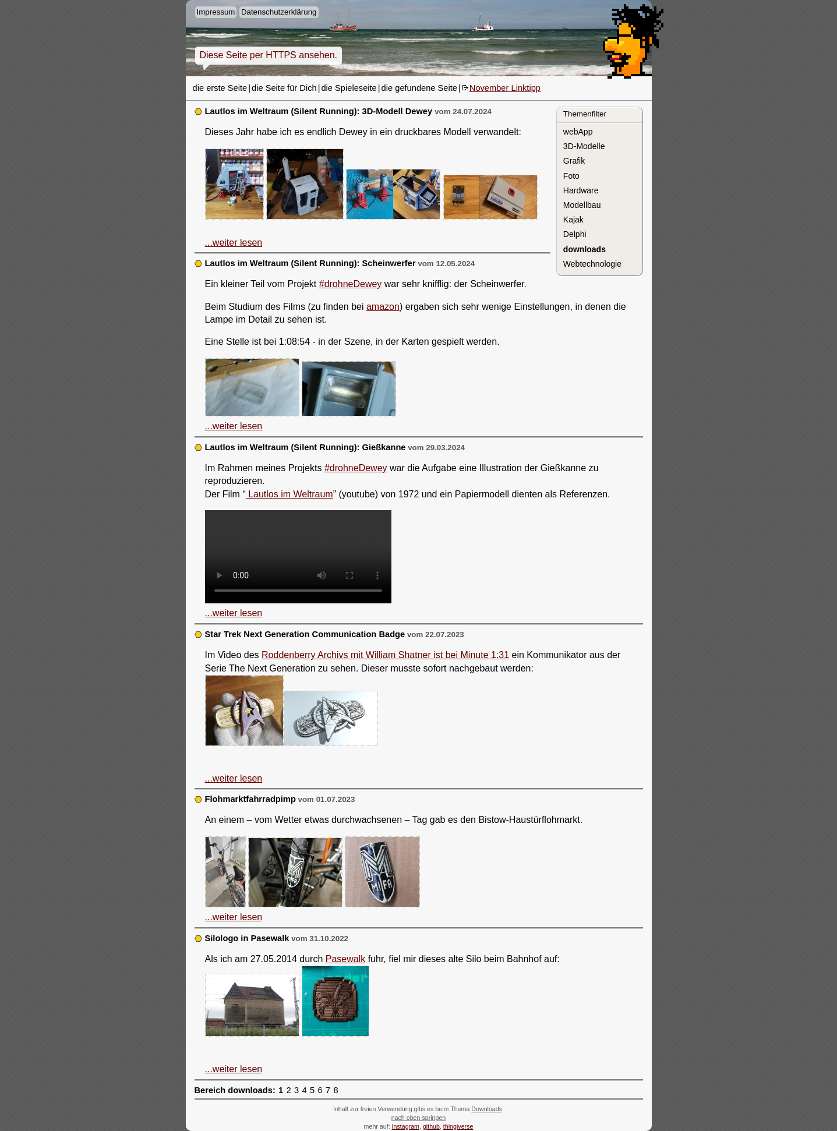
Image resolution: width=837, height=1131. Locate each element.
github (431, 1126)
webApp (578, 131)
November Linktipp (505, 88)
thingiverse (458, 1126)
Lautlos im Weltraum (289, 494)
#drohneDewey (350, 284)
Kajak (573, 219)
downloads (584, 249)
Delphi (575, 234)
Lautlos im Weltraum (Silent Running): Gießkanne (305, 447)
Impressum (216, 12)
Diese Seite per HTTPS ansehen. (269, 55)
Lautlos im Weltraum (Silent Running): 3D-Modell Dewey (320, 111)
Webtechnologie (592, 263)
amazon (383, 307)
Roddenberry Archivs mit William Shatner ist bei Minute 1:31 (385, 655)
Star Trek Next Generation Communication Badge (305, 634)
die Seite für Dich (284, 88)
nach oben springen (418, 1117)
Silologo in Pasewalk (247, 938)
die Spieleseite (348, 88)
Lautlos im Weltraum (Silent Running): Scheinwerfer (310, 263)
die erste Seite (220, 88)
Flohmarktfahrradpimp (250, 799)
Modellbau (582, 205)
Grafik (574, 160)
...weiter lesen (234, 243)
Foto (571, 176)
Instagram (405, 1126)
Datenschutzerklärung (279, 12)
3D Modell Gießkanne (298, 556)
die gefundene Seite (419, 88)
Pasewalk (345, 959)
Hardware (581, 190)
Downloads (486, 1108)
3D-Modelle (584, 146)
